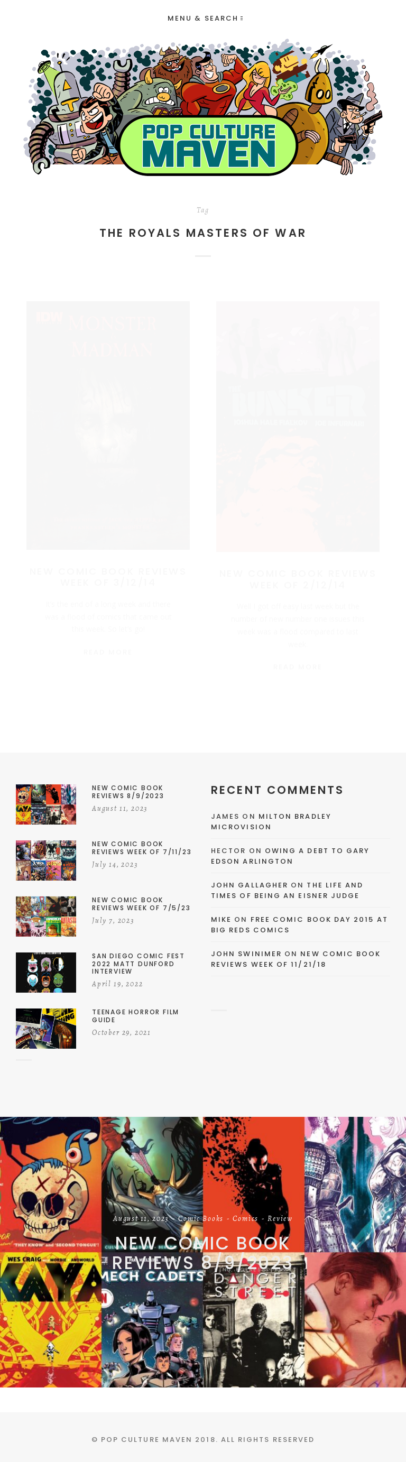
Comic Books (201, 1219)
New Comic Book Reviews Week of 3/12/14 (108, 566)
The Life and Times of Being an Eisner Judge (287, 890)
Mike (221, 919)
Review (280, 1219)
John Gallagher (249, 885)
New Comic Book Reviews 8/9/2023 (203, 1253)
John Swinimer (246, 954)
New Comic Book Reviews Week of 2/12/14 (297, 569)
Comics (246, 1219)
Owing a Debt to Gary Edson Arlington (290, 856)
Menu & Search (205, 18)
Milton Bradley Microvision (271, 821)
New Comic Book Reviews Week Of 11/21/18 (296, 959)
